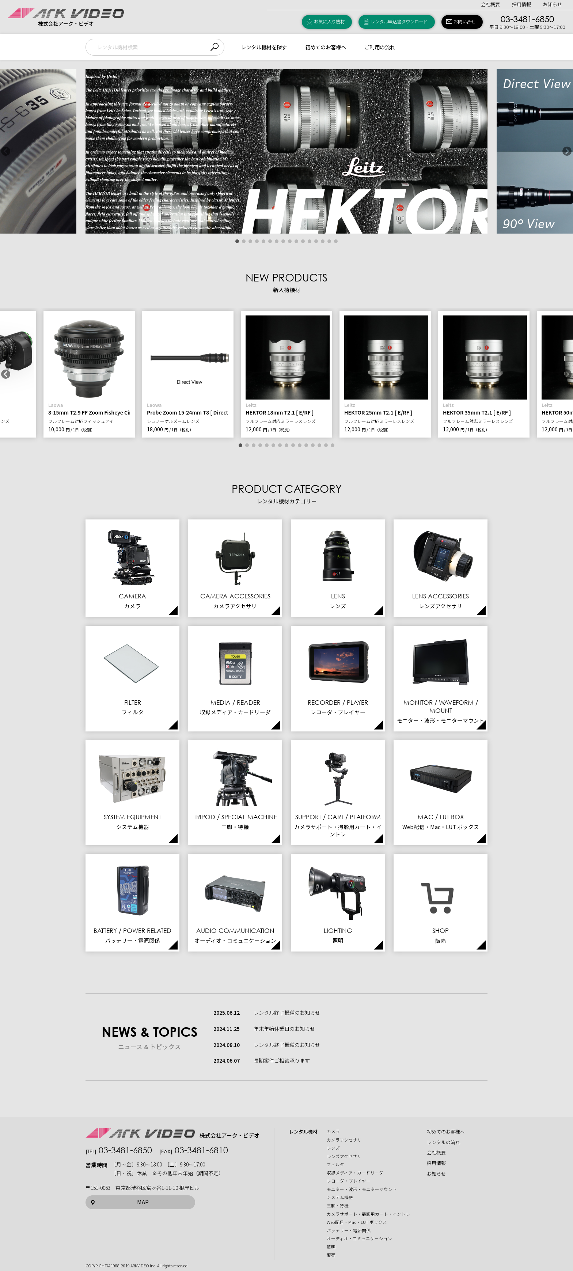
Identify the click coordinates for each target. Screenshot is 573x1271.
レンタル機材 (303, 1131)
